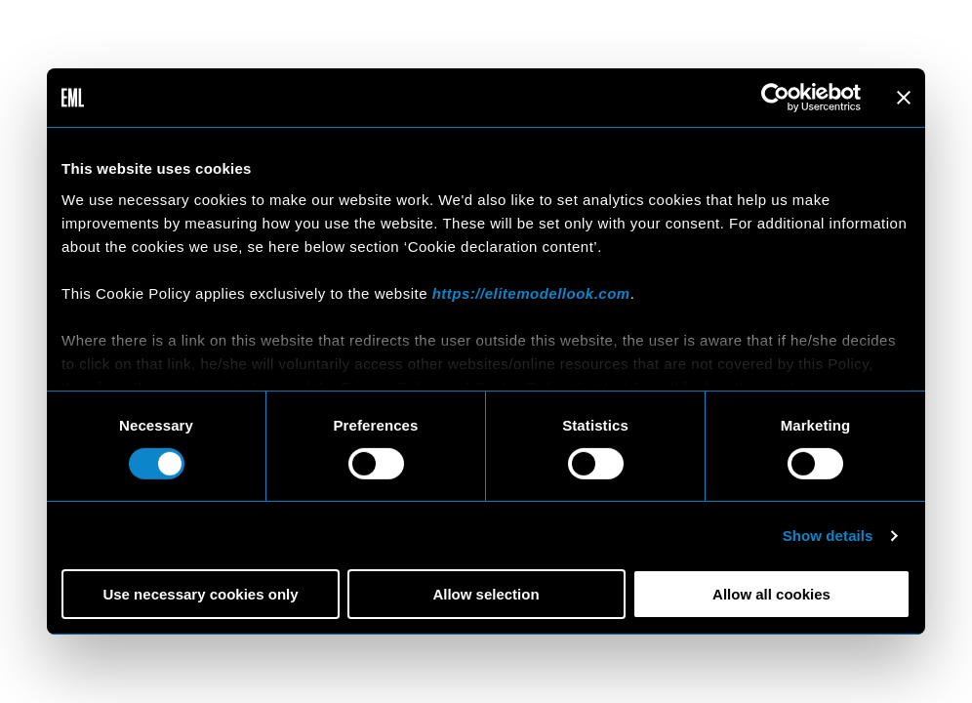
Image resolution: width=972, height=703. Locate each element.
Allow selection (485, 594)
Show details (828, 535)
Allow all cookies (771, 594)
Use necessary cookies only (200, 594)
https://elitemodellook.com (531, 292)
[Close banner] (904, 97)
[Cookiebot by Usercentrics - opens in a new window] (775, 97)
